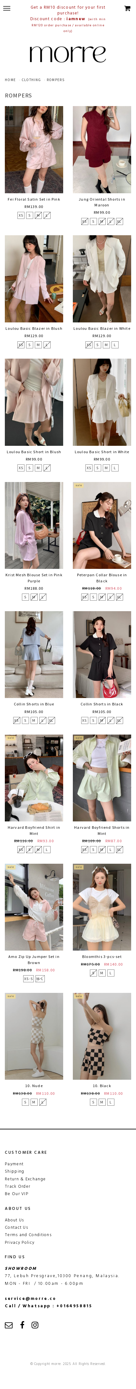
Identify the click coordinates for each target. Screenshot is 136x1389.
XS (21, 215)
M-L (40, 978)
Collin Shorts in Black (102, 704)
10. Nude (34, 1085)
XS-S (28, 978)
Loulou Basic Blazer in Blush (34, 328)
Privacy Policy (19, 1242)
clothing (31, 80)
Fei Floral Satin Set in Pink (34, 199)
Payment (14, 1164)
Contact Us (16, 1227)
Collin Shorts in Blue (34, 704)
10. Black (102, 1085)
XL (119, 221)
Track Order (17, 1186)
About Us (14, 1220)
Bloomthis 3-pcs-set (102, 956)
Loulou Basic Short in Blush (34, 451)
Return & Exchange (25, 1179)
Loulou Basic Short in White (102, 451)
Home (10, 80)
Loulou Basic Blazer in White (102, 328)
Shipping (14, 1171)
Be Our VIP (16, 1194)
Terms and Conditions (28, 1235)
